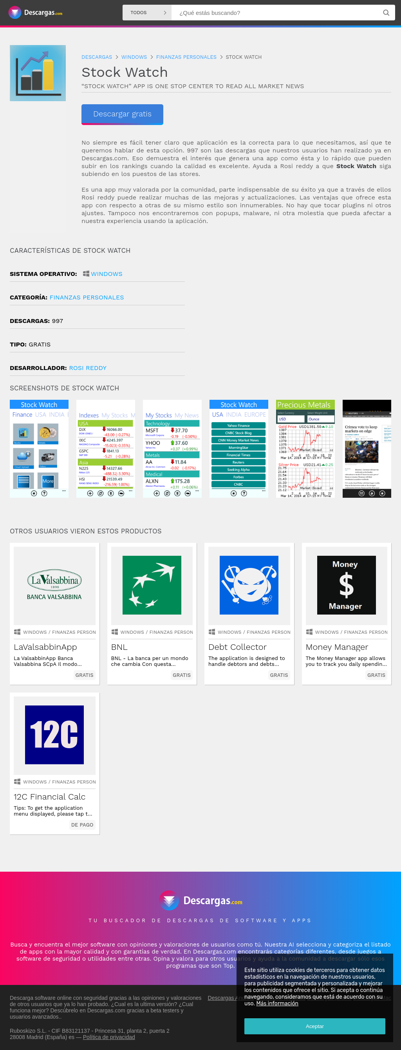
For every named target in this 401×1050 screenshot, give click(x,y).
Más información (277, 1003)
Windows (107, 273)
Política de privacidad (109, 1037)
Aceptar (315, 1026)
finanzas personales (86, 297)
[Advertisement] (295, 313)
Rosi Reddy (88, 368)
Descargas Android (231, 998)
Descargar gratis (122, 113)
